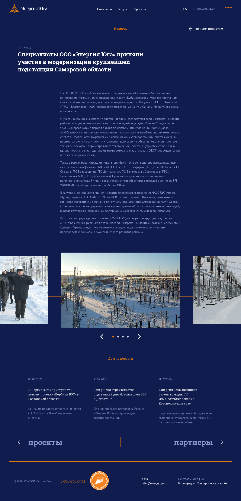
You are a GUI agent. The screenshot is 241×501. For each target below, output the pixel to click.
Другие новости (120, 358)
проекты (46, 442)
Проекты (140, 9)
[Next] (139, 336)
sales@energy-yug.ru (155, 483)
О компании (103, 9)
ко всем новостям (209, 29)
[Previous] (102, 336)
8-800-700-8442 (203, 9)
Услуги (122, 9)
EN (185, 9)
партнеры (193, 442)
